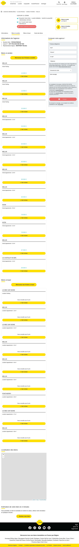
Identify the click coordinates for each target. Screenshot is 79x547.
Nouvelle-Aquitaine (47, 540)
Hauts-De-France (20, 540)
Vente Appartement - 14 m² (8, 119)
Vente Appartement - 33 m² (8, 243)
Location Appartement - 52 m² (9, 345)
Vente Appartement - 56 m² (8, 208)
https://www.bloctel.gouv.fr (65, 66)
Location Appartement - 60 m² (9, 397)
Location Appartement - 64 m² (9, 362)
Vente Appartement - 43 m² (8, 225)
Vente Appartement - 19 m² (8, 137)
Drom (72, 538)
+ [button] (3, 455)
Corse (67, 538)
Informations (4, 33)
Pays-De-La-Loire (64, 540)
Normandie (38, 540)
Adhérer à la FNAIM (73, 2)
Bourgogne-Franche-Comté (26, 538)
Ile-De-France (30, 540)
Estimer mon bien (24, 516)
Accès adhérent (67, 545)
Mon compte (64, 4)
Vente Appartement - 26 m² (8, 190)
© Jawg (37, 499)
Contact (20, 545)
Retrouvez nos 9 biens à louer (24, 284)
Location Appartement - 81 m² (9, 328)
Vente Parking (5, 66)
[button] (13, 3)
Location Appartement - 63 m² (9, 379)
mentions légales (59, 93)
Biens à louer (27, 33)
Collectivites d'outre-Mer (58, 538)
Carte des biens (38, 33)
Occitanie (55, 540)
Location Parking (6, 293)
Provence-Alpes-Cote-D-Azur (39, 542)
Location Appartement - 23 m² (9, 310)
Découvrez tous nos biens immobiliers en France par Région (39, 535)
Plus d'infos (60, 103)
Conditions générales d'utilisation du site (34, 545)
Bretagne (36, 538)
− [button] (3, 457)
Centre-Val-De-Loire (45, 538)
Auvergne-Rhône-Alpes (11, 538)
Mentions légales (12, 545)
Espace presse (57, 545)
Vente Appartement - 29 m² (8, 172)
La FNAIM (49, 545)
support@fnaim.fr (59, 90)
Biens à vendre (16, 33)
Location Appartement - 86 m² (9, 431)
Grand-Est (12, 540)
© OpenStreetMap (42, 499)
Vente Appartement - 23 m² (8, 261)
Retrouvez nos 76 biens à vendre (25, 57)
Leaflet (33, 499)
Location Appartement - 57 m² (9, 414)
